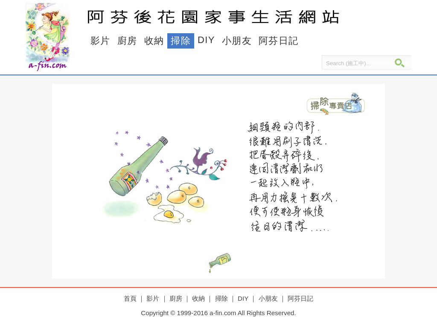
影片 (100, 40)
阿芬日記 (279, 40)
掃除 (181, 40)
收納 (154, 40)
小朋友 (237, 40)
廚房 (127, 40)
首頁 (130, 298)
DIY (206, 39)
